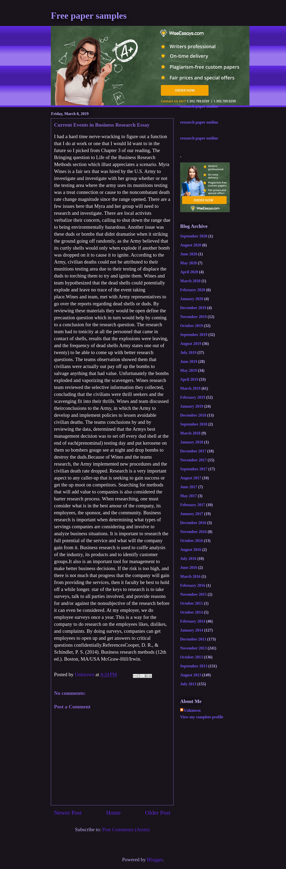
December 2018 (193, 415)
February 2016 (192, 585)
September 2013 (193, 666)
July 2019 (188, 352)
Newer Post (68, 812)
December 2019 (193, 308)
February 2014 (192, 621)
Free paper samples (89, 16)
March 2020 (190, 281)
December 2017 (193, 451)
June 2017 (188, 487)
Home (113, 812)
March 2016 (190, 576)
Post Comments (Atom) (126, 829)
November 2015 (193, 594)
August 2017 (190, 478)
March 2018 (190, 433)
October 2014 (191, 612)
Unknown (192, 710)
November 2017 (193, 460)
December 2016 (193, 522)
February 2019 (192, 397)
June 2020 (188, 254)
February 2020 (192, 290)
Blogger (155, 859)
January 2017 (191, 514)
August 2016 (190, 549)
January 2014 (191, 630)
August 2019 (190, 343)
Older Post (158, 812)
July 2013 (188, 684)
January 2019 (191, 406)
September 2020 (193, 236)
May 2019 (188, 370)
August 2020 (190, 245)
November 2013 (193, 648)
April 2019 (189, 379)
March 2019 (190, 388)
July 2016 (188, 558)
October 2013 (191, 657)
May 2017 (188, 496)
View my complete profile (201, 717)
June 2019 (188, 361)
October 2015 (191, 603)
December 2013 (193, 639)
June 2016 (188, 567)
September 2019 (193, 334)
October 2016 (191, 540)
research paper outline (199, 106)
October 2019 (191, 325)
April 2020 (189, 272)
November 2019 (193, 316)
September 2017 (193, 469)
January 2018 (191, 442)
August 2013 (190, 675)
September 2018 (193, 424)
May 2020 (188, 263)
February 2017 (192, 505)
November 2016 (193, 531)
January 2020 (191, 299)
